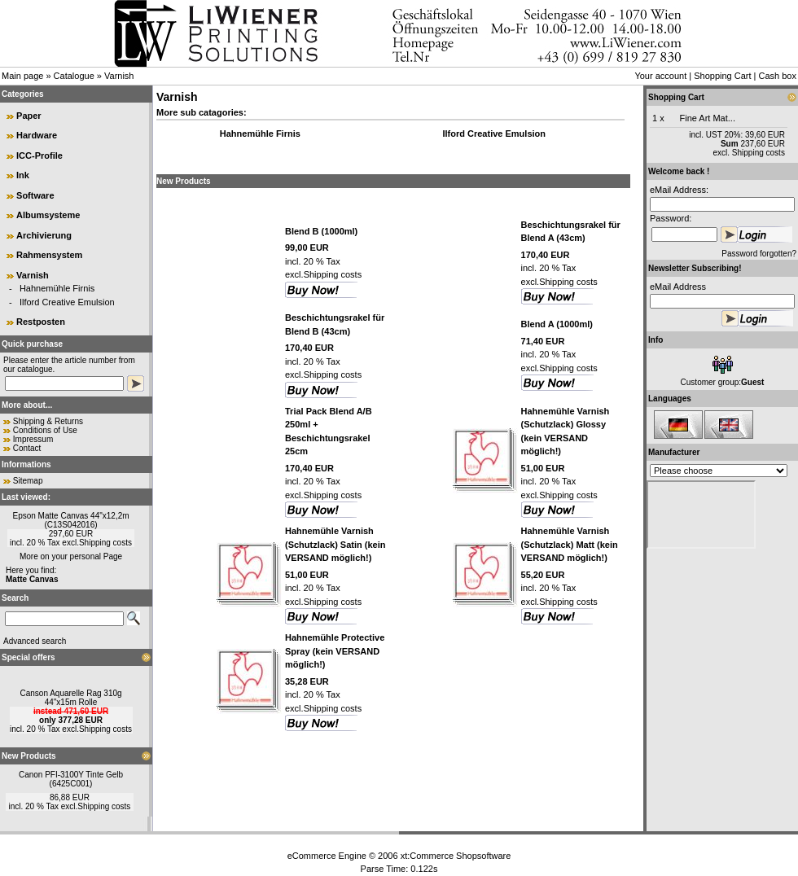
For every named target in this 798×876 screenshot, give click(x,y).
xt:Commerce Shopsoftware (456, 856)
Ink (22, 175)
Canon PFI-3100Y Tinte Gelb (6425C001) (71, 779)
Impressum (33, 439)
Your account (660, 76)
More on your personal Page (71, 556)
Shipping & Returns (48, 421)
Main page (22, 76)
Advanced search (34, 641)
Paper (29, 115)
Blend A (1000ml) (557, 324)
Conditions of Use (45, 430)
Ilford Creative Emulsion (67, 302)
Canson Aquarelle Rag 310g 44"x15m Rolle (70, 698)
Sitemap (28, 480)
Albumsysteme (48, 215)
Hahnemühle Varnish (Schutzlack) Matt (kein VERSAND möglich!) (569, 544)
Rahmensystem (49, 255)
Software (35, 195)
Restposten (40, 321)
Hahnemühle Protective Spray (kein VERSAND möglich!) (334, 651)
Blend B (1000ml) (321, 231)
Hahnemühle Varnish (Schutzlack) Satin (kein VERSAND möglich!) (335, 544)
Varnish (119, 76)
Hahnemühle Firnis (57, 288)
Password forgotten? (758, 253)
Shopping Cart (722, 76)
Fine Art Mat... (707, 118)
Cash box (777, 76)
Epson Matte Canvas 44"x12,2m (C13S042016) (70, 520)
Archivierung (44, 235)
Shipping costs (105, 542)
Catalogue (74, 76)
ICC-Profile (39, 155)
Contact (27, 448)
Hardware (36, 135)
